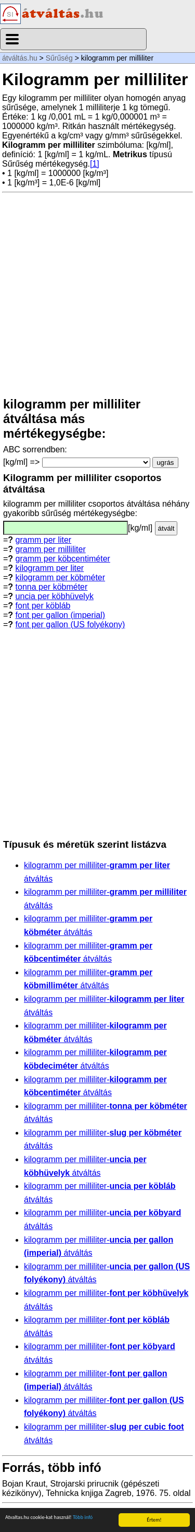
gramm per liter (44, 539)
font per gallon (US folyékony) (70, 624)
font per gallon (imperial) (61, 615)
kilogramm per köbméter (61, 577)
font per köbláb (43, 605)
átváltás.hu (19, 58)
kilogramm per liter (50, 568)
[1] (94, 163)
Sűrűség (59, 58)
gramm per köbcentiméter (63, 558)
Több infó (83, 1517)
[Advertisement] (97, 295)
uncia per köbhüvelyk (55, 596)
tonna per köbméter (52, 586)
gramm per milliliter (51, 549)
